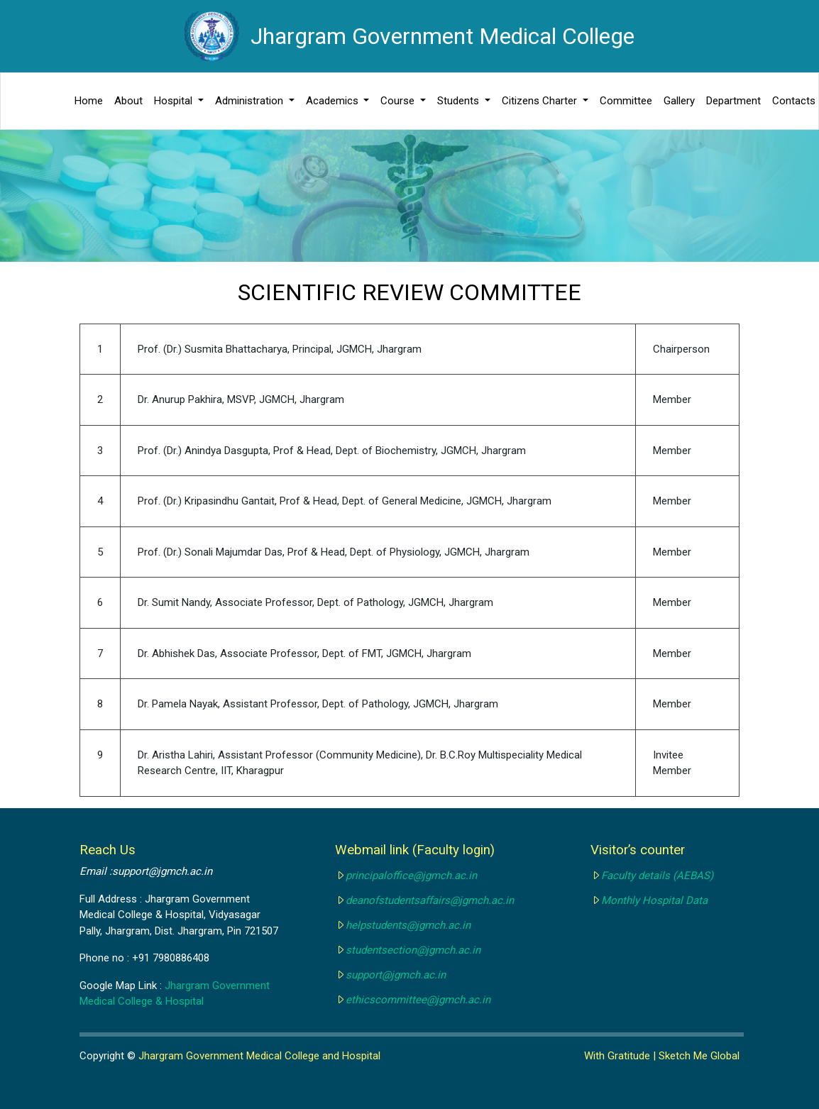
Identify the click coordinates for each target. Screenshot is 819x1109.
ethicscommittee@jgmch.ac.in (418, 999)
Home (89, 100)
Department (733, 100)
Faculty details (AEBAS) (657, 875)
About (128, 100)
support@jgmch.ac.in (396, 975)
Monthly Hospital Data (654, 900)
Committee (626, 100)
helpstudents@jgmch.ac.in (408, 925)
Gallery (679, 100)
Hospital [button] (174, 100)
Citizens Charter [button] (541, 100)
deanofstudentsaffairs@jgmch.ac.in (430, 900)
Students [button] (459, 100)
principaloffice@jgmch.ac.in (411, 875)
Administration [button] (250, 100)
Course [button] (398, 100)
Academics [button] (333, 100)
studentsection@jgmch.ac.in (413, 950)
